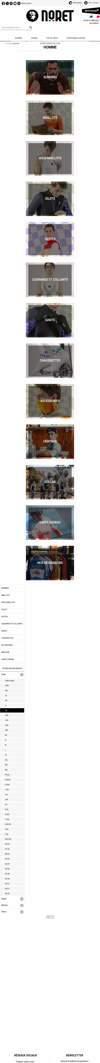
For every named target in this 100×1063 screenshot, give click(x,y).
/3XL (7, 720)
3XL (6, 765)
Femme (34, 38)
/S (6, 695)
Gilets (4, 609)
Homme (18, 38)
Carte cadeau (7, 659)
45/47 (7, 889)
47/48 (7, 874)
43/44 (7, 864)
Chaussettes (7, 638)
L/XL (6, 834)
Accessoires (7, 645)
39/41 (7, 884)
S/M (6, 829)
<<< (48, 917)
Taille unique (9, 681)
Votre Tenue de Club (50, 43)
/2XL (7, 715)
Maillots (5, 595)
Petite (7, 775)
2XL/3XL (8, 839)
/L (5, 705)
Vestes (4, 617)
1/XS (7, 790)
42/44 (7, 894)
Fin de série (52, 38)
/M (6, 700)
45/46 (7, 869)
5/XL (7, 809)
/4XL (7, 725)
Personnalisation (76, 38)
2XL (6, 760)
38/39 (7, 854)
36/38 (7, 879)
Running (5, 588)
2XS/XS (8, 824)
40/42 (7, 859)
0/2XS (7, 785)
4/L (6, 804)
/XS (6, 691)
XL (6, 755)
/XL (6, 710)
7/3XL (7, 819)
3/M (6, 799)
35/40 (7, 844)
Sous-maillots (8, 602)
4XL (6, 770)
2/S (6, 795)
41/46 (7, 849)
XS (6, 735)
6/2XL (7, 814)
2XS (6, 730)
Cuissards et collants (12, 624)
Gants (4, 631)
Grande (7, 780)
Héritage (5, 652)
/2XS (7, 686)
